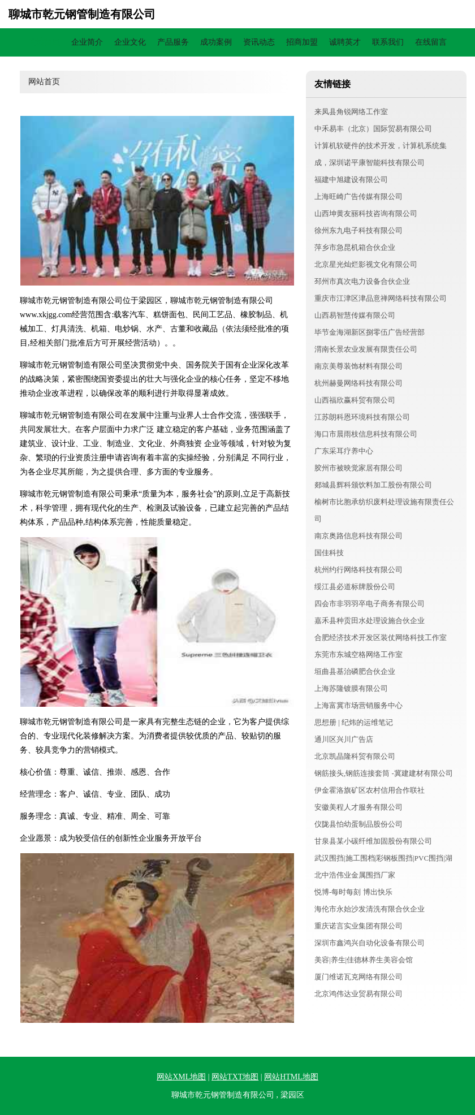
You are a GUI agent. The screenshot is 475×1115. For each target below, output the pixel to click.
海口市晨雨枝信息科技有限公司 (365, 434)
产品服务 (173, 42)
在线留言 (431, 42)
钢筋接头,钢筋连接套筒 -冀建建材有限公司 (383, 773)
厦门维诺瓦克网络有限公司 (358, 977)
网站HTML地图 (291, 1077)
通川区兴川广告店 (343, 739)
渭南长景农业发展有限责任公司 (365, 349)
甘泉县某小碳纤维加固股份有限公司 (373, 841)
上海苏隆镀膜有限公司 (351, 688)
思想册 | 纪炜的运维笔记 (353, 722)
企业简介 (87, 42)
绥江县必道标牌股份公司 (354, 586)
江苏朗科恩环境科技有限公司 (362, 417)
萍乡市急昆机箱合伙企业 (354, 247)
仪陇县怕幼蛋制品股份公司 (358, 824)
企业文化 (130, 42)
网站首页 (44, 42)
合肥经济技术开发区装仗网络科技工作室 (380, 637)
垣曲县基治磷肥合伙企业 (354, 671)
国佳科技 (329, 552)
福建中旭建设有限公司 (351, 179)
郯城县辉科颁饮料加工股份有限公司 (373, 485)
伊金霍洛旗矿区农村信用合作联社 (369, 790)
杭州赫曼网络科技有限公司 (358, 383)
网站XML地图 (181, 1077)
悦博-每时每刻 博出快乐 (353, 892)
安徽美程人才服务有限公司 (358, 807)
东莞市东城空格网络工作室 (358, 654)
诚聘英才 (345, 42)
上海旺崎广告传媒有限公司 (358, 196)
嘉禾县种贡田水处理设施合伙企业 (369, 620)
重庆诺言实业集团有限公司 (358, 926)
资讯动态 (259, 42)
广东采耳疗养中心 (343, 451)
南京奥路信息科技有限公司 (358, 535)
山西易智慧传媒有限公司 (354, 315)
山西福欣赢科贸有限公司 (354, 400)
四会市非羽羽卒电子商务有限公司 (369, 603)
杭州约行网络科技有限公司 (358, 569)
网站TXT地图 (234, 1077)
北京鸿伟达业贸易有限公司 (358, 993)
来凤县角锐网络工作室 (351, 111)
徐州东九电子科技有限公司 (358, 230)
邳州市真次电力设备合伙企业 (362, 281)
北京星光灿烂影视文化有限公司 (365, 264)
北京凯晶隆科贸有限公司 (354, 756)
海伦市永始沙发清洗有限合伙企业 (369, 909)
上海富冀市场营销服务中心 (358, 705)
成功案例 (216, 42)
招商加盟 (302, 42)
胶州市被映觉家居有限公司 (358, 468)
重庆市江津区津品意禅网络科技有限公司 (380, 298)
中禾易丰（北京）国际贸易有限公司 (373, 128)
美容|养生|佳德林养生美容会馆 (363, 960)
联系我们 (388, 42)
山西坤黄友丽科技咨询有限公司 (365, 213)
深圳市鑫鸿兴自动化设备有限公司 (369, 943)
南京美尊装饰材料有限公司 (358, 366)
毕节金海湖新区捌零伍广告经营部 (369, 332)
